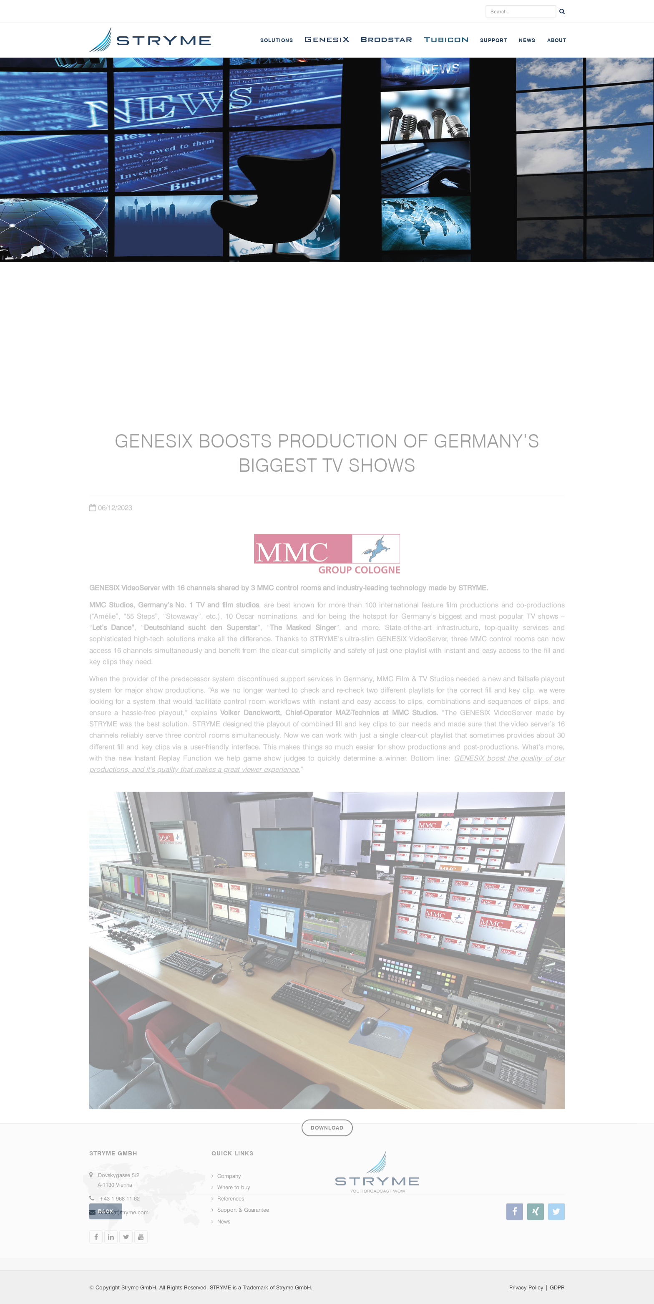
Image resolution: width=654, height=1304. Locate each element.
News (527, 40)
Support (493, 40)
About (556, 40)
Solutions (276, 40)
